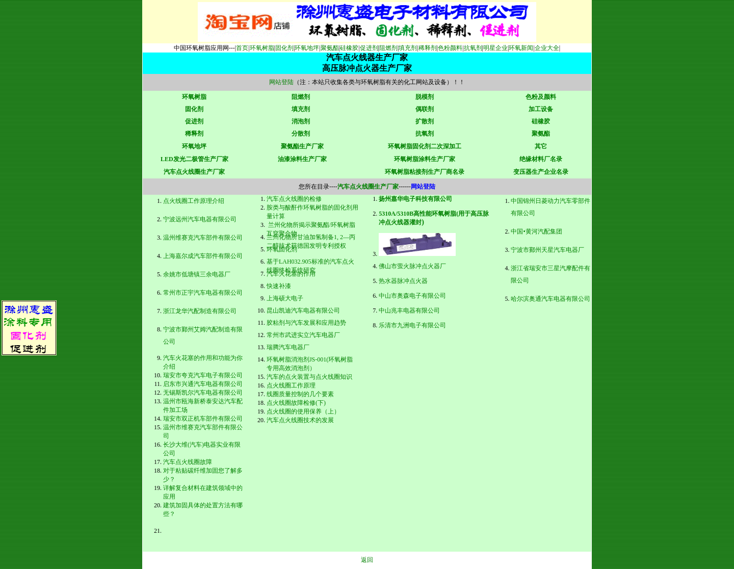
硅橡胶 (349, 47)
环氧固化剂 (282, 249)
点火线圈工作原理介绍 (193, 200)
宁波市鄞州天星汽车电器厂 (547, 249)
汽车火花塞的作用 (291, 273)
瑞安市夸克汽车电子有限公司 (203, 375)
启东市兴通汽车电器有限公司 (203, 383)
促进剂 (369, 47)
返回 (367, 559)
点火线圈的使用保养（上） (303, 411)
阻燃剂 (388, 47)
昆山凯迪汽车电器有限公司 (303, 310)
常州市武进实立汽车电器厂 (303, 335)
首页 (242, 47)
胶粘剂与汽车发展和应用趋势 (306, 322)
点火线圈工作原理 (291, 385)
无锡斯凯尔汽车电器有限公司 (203, 392)
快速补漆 (279, 286)
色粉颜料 (450, 47)
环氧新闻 (521, 47)
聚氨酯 (330, 47)
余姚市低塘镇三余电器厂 (196, 274)
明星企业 (495, 47)
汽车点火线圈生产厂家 (194, 171)
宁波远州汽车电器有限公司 (200, 219)
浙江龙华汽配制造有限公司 (200, 311)
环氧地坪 (307, 47)
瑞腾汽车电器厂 (288, 347)
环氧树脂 (262, 47)
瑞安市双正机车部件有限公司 (203, 418)
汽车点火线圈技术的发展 (300, 420)
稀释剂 (427, 47)
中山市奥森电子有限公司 (412, 295)
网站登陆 (281, 82)
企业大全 (547, 47)
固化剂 (284, 47)
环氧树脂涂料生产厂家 (424, 159)
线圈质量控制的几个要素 (300, 394)
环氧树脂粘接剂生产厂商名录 (424, 171)
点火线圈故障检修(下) (296, 402)
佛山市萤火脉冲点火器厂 (412, 266)
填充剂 (408, 47)
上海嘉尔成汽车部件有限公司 (203, 256)
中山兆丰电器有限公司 (409, 310)
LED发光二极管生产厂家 (194, 159)
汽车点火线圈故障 (187, 461)
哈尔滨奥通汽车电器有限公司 (550, 298)
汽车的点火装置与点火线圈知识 (309, 376)
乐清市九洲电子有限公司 (412, 325)
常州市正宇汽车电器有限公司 (203, 292)
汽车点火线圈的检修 (294, 198)
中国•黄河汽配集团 (536, 231)
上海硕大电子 (285, 298)
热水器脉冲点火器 (403, 280)
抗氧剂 (473, 47)
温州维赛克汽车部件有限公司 (203, 237)
